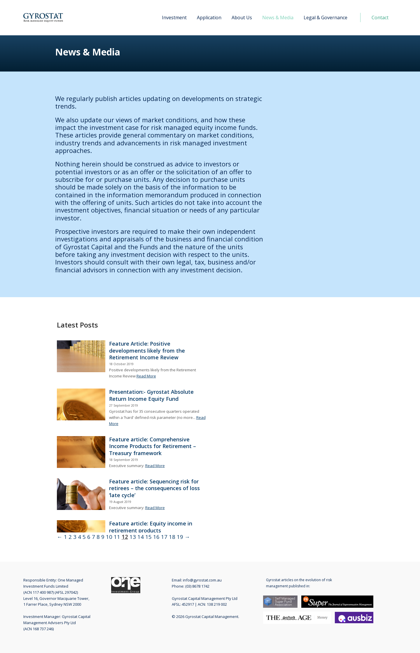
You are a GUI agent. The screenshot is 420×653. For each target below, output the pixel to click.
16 (156, 536)
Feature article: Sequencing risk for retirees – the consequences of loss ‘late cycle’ (154, 488)
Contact (380, 17)
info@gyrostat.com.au (202, 580)
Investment (174, 17)
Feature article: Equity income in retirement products (150, 527)
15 (148, 536)
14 (140, 536)
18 (172, 536)
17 (164, 536)
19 (180, 536)
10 (109, 536)
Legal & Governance (325, 17)
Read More (146, 376)
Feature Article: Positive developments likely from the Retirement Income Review (147, 350)
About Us (242, 17)
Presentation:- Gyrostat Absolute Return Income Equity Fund (151, 395)
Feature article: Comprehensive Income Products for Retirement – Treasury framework (152, 446)
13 (133, 536)
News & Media (277, 17)
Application (209, 17)
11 (117, 536)
